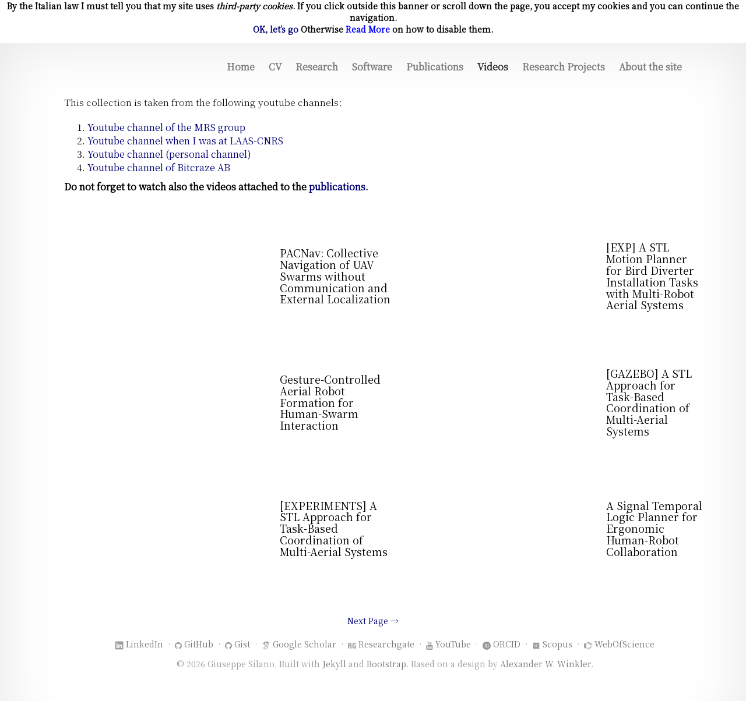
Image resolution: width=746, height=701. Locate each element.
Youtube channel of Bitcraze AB (158, 167)
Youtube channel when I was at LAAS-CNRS (185, 140)
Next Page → (373, 620)
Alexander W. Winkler (545, 664)
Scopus (557, 644)
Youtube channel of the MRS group (166, 127)
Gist (242, 644)
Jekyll (334, 664)
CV (275, 66)
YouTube (453, 644)
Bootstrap (386, 664)
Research (316, 66)
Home (241, 66)
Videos (492, 66)
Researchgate (386, 644)
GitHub (198, 644)
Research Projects (563, 66)
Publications (434, 66)
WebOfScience (624, 644)
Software (372, 66)
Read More (368, 29)
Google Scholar (304, 644)
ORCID (506, 644)
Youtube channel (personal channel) (169, 154)
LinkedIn (144, 644)
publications (337, 186)
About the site (650, 66)
